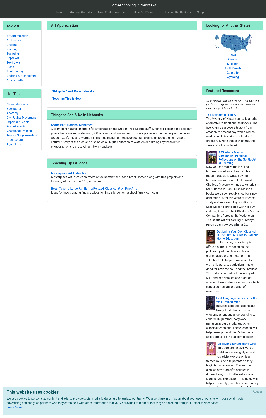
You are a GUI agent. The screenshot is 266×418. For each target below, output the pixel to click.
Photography (15, 71)
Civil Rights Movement (21, 117)
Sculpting (13, 53)
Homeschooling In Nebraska (133, 5)
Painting (12, 49)
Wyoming (233, 77)
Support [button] (202, 12)
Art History (14, 40)
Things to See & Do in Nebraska (73, 91)
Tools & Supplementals (22, 135)
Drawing (12, 45)
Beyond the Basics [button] (177, 12)
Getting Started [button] (80, 12)
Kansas (233, 59)
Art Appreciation (17, 36)
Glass (10, 67)
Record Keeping (17, 126)
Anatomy (12, 113)
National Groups (17, 104)
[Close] (257, 391)
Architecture (15, 139)
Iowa (233, 55)
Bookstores (14, 108)
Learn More (14, 407)
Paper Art (13, 58)
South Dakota (233, 68)
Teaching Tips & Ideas (67, 98)
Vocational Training (19, 131)
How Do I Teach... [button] (145, 12)
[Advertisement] (122, 61)
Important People (18, 122)
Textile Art (13, 62)
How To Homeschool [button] (112, 12)
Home (60, 12)
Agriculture (14, 144)
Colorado (233, 72)
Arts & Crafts (15, 80)
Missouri (232, 64)
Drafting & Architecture (21, 76)
